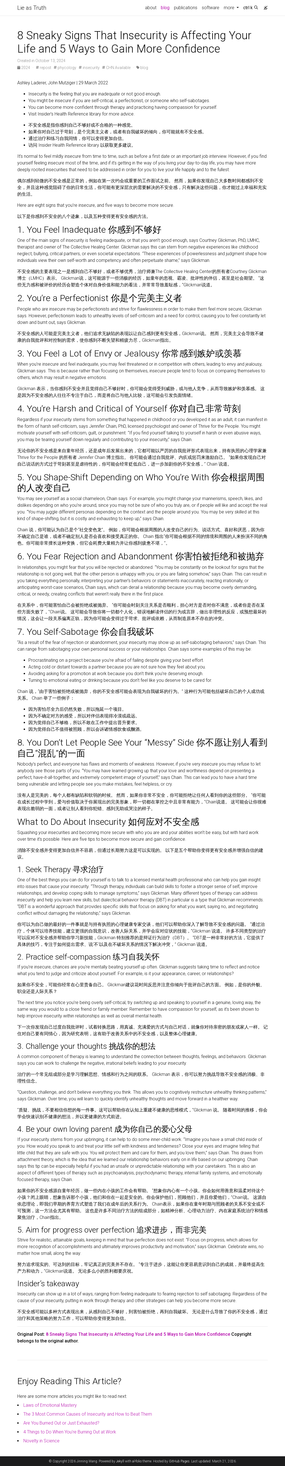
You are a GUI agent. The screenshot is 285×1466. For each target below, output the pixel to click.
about (150, 7)
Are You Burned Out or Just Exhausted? (61, 1423)
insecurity (89, 67)
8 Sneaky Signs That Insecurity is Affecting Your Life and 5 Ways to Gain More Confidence (138, 1334)
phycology (65, 67)
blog (165, 7)
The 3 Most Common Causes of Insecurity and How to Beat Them (87, 1414)
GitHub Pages (179, 1461)
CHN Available (116, 67)
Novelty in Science (41, 1440)
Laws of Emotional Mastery (50, 1405)
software (210, 7)
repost (43, 67)
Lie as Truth (31, 7)
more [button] (229, 7)
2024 (24, 67)
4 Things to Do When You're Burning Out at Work (69, 1432)
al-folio (137, 1461)
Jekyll (120, 1461)
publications (185, 7)
